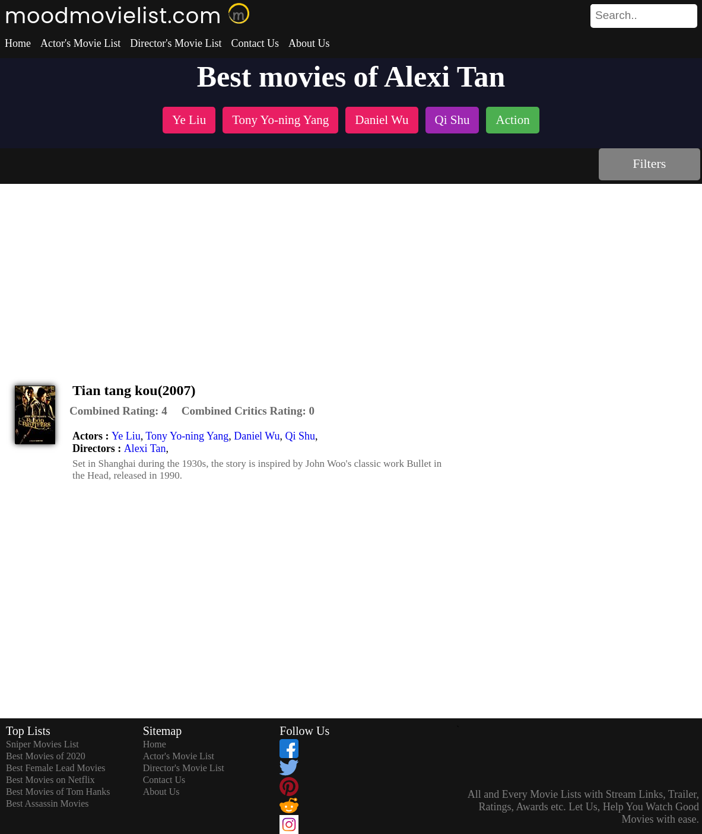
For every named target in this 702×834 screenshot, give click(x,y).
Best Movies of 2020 (45, 756)
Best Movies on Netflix (50, 780)
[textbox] (617, 15)
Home (18, 43)
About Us (309, 43)
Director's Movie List (175, 43)
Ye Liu (126, 436)
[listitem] (189, 121)
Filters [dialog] (649, 163)
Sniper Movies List (42, 744)
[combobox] (617, 15)
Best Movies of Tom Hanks (58, 792)
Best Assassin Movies (47, 803)
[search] (643, 16)
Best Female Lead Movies (56, 768)
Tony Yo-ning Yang (186, 436)
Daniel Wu (256, 436)
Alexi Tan (145, 448)
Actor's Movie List (80, 43)
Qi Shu (300, 436)
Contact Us (255, 43)
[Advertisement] (351, 273)
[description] (118, 411)
